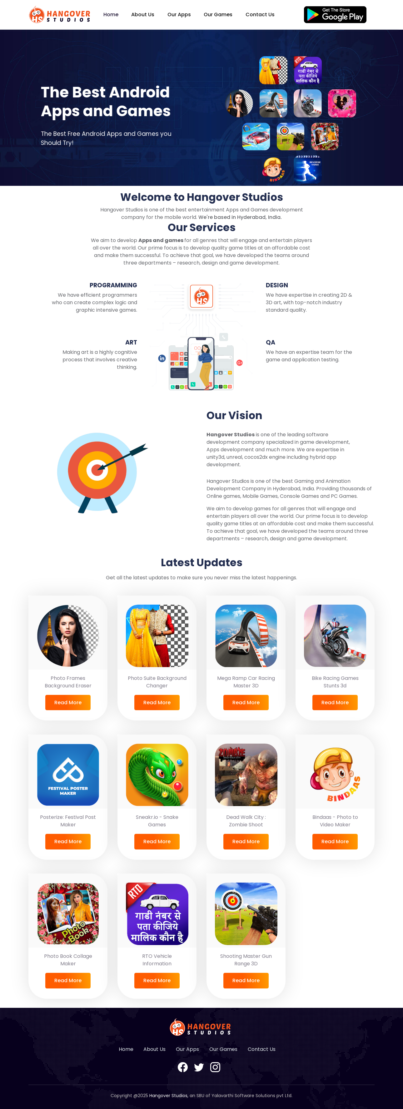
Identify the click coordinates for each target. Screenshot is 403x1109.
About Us (142, 14)
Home (110, 14)
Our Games (218, 14)
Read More (68, 702)
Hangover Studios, (168, 1095)
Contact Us (260, 14)
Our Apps (179, 14)
